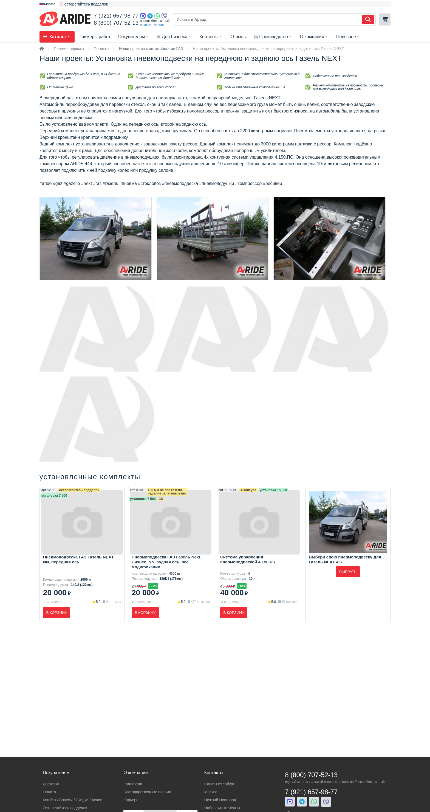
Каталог (57, 36)
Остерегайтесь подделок (65, 808)
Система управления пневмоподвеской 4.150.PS (247, 559)
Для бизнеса (174, 36)
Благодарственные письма (147, 792)
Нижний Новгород (220, 800)
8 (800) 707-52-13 (116, 23)
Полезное (348, 36)
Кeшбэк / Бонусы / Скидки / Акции (72, 800)
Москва (210, 792)
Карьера (130, 800)
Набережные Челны (222, 808)
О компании (314, 36)
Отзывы (239, 36)
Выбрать (348, 572)
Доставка (51, 784)
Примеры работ (94, 36)
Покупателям (133, 36)
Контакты (211, 36)
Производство (273, 36)
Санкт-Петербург (219, 784)
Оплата (49, 792)
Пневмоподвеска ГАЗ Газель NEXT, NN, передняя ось (78, 559)
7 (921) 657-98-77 (116, 16)
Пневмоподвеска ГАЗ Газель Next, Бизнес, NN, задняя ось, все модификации (166, 562)
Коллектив (132, 784)
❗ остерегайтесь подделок (83, 4)
